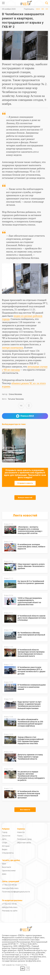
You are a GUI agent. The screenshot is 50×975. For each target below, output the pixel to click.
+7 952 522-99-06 (9, 885)
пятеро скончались (12, 347)
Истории (5, 846)
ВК (43, 9)
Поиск (19, 836)
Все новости (25, 810)
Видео (4, 849)
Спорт (4, 843)
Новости (21, 832)
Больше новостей (25, 498)
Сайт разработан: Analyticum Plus (14, 965)
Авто (4, 839)
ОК (47, 9)
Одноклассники (8, 871)
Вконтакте (6, 867)
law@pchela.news (33, 961)
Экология (6, 836)
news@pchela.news (10, 888)
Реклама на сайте (9, 911)
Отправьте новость (25, 483)
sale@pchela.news (9, 907)
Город (4, 832)
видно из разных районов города (22, 317)
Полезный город (24, 839)
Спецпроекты (8, 853)
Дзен (4, 874)
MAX (38, 9)
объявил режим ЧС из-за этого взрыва (24, 385)
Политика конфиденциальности (16, 892)
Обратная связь (24, 843)
